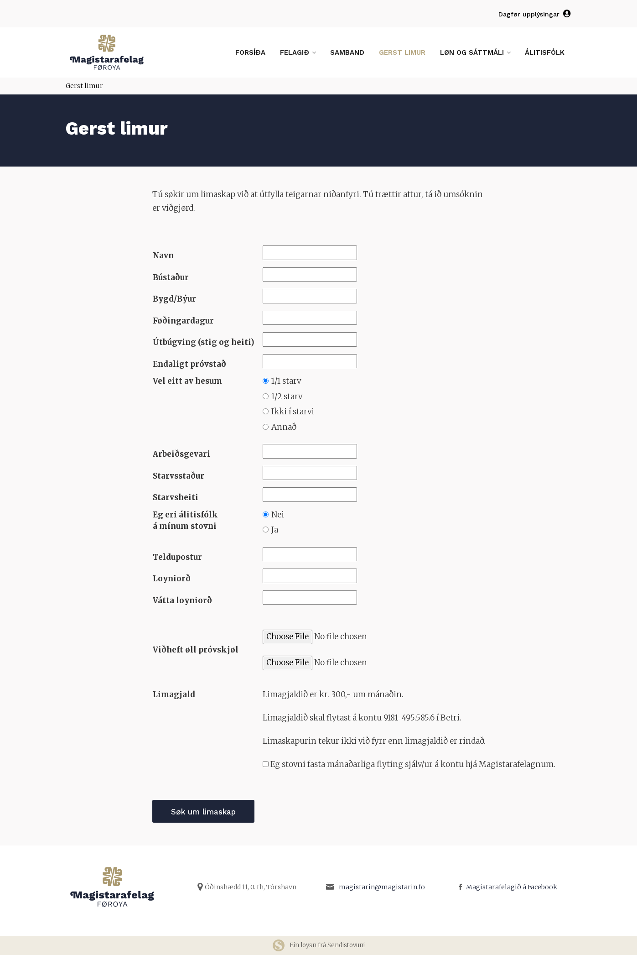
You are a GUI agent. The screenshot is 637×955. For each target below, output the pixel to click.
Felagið (298, 52)
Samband (347, 52)
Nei (273, 515)
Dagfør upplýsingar (535, 14)
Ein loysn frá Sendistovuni (318, 945)
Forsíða (250, 52)
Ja (270, 530)
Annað (279, 427)
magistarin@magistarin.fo (382, 887)
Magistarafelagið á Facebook (511, 887)
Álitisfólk (544, 52)
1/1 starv (282, 381)
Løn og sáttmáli (475, 52)
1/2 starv (282, 396)
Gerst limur (402, 52)
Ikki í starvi (288, 412)
